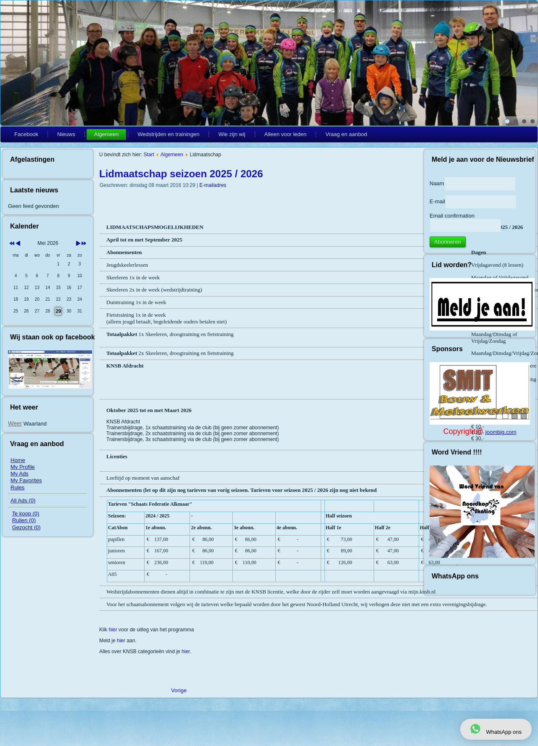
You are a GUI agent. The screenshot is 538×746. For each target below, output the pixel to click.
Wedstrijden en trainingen (168, 134)
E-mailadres (212, 185)
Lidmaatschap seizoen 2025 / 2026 (181, 173)
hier (114, 630)
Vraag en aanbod (346, 134)
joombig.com (501, 432)
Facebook (26, 134)
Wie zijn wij (231, 134)
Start (148, 155)
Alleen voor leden (285, 134)
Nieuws (66, 134)
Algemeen (106, 134)
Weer (15, 423)
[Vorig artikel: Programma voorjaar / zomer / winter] (179, 690)
